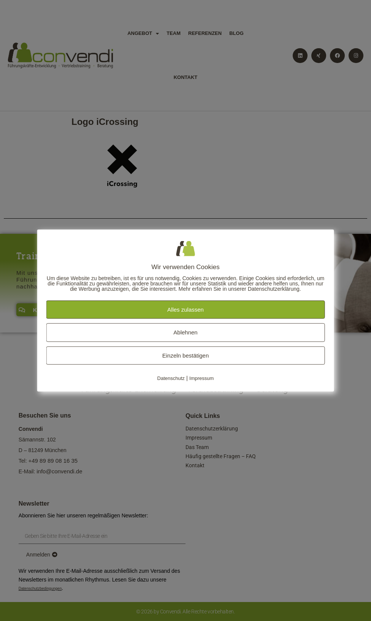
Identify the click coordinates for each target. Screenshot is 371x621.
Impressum (201, 378)
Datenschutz (171, 378)
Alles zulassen (185, 309)
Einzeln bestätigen (185, 355)
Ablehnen (185, 332)
